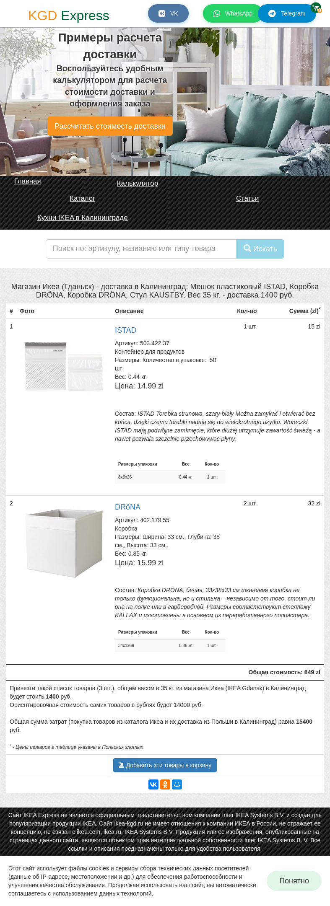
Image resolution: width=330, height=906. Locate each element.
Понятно (294, 881)
